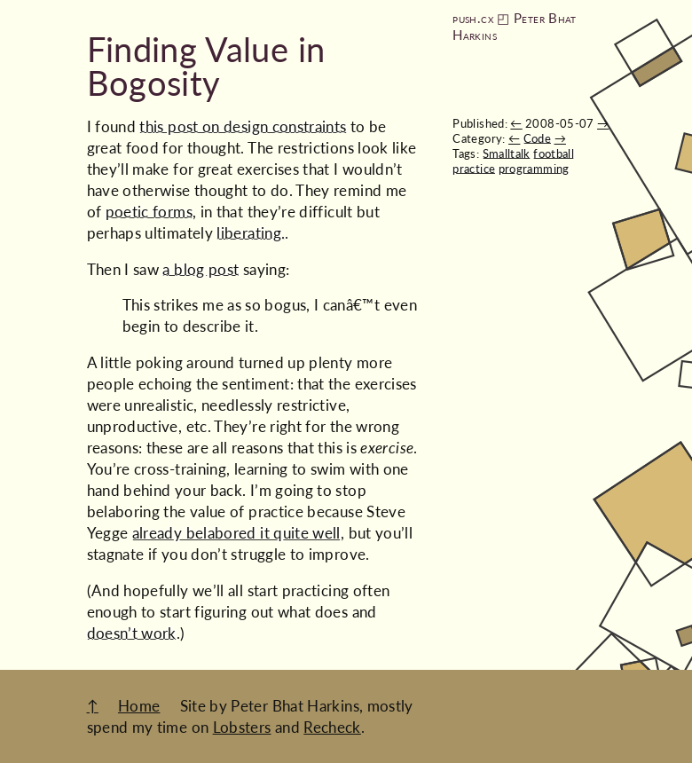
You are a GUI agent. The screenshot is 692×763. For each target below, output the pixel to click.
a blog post (200, 269)
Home (139, 705)
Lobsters (242, 727)
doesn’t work (132, 633)
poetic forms (149, 211)
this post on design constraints (242, 126)
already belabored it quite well (236, 532)
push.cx (472, 18)
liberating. (250, 233)
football (553, 153)
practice (473, 168)
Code (537, 138)
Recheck (332, 727)
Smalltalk (507, 153)
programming (534, 168)
